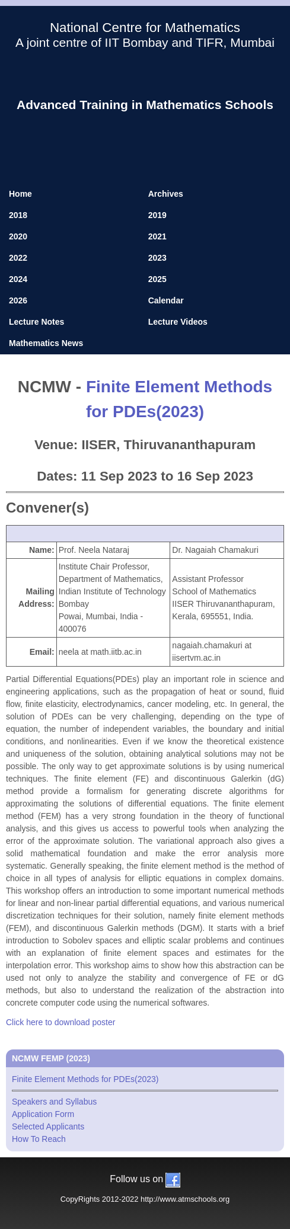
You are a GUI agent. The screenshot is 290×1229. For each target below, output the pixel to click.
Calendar (166, 300)
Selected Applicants (48, 1126)
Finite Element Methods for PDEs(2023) (145, 1083)
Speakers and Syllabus (54, 1101)
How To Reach (39, 1139)
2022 (18, 258)
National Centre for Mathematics (145, 27)
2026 (18, 300)
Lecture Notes (36, 322)
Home (20, 194)
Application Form (43, 1114)
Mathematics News (46, 343)
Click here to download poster (60, 1022)
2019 (157, 215)
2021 (157, 236)
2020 (18, 236)
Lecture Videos (178, 322)
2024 (18, 279)
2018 (18, 215)
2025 (157, 279)
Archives (165, 194)
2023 (157, 258)
